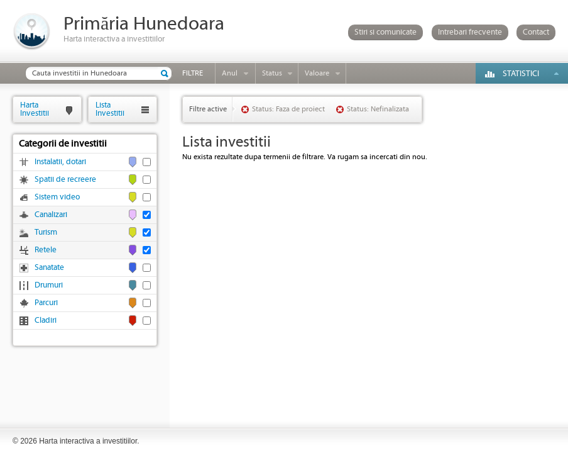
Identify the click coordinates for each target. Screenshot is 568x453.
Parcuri (46, 303)
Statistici (521, 74)
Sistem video (57, 197)
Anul (230, 73)
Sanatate (49, 267)
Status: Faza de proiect (288, 109)
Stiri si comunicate (385, 32)
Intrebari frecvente (470, 32)
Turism (46, 232)
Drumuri (49, 285)
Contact (536, 32)
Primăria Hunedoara (143, 24)
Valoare (317, 73)
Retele (46, 250)
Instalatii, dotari (60, 162)
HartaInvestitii (34, 109)
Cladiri (46, 320)
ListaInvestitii (110, 109)
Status (272, 73)
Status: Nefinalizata (378, 109)
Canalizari (51, 215)
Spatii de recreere (65, 179)
